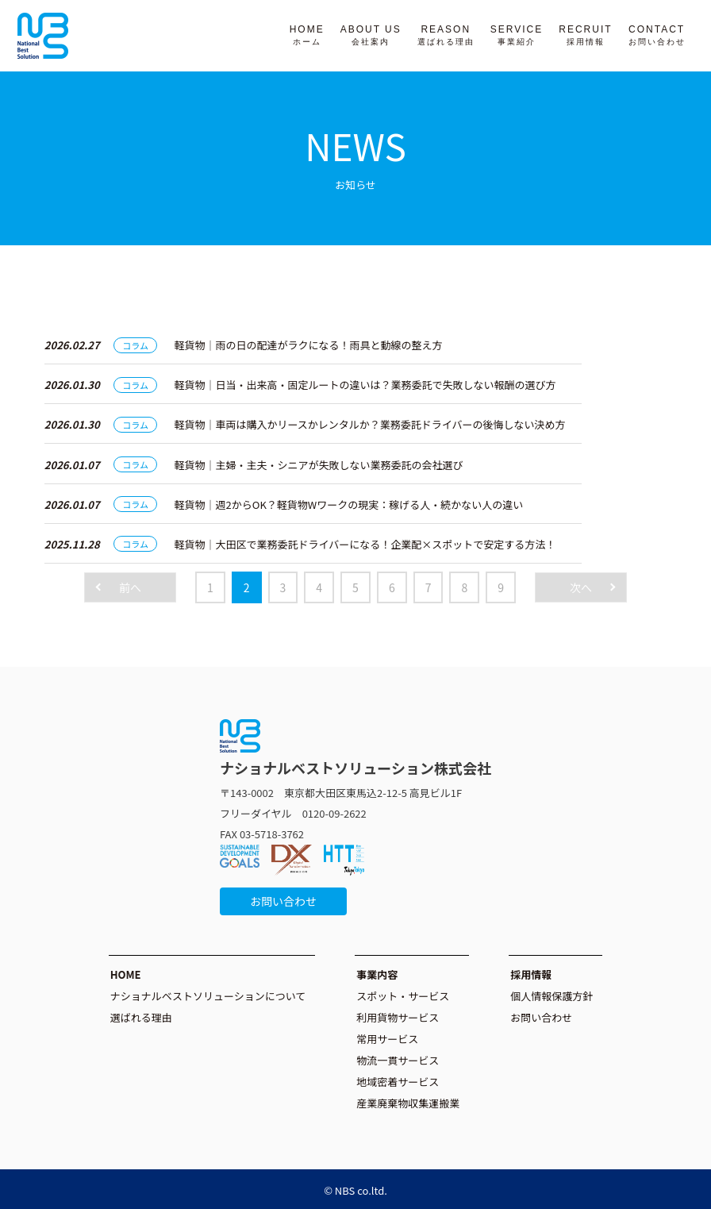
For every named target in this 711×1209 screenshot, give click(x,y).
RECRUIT (585, 35)
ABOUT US (371, 35)
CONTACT (657, 35)
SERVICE (516, 35)
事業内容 (377, 974)
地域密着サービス (397, 1081)
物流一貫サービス (397, 1060)
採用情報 (531, 974)
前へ (130, 587)
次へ (581, 587)
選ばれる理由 (141, 1017)
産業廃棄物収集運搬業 (407, 1103)
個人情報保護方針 (551, 995)
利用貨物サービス (397, 1017)
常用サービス (387, 1038)
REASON (446, 35)
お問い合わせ (283, 901)
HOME (307, 35)
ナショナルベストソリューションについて (208, 995)
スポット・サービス (402, 995)
